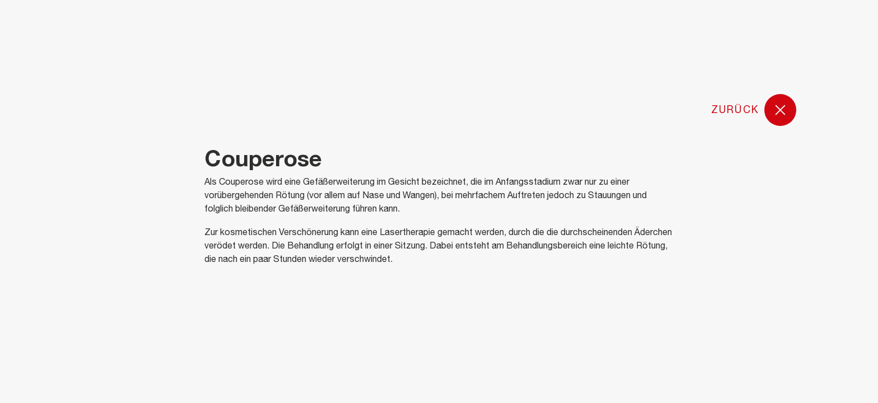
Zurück (754, 110)
